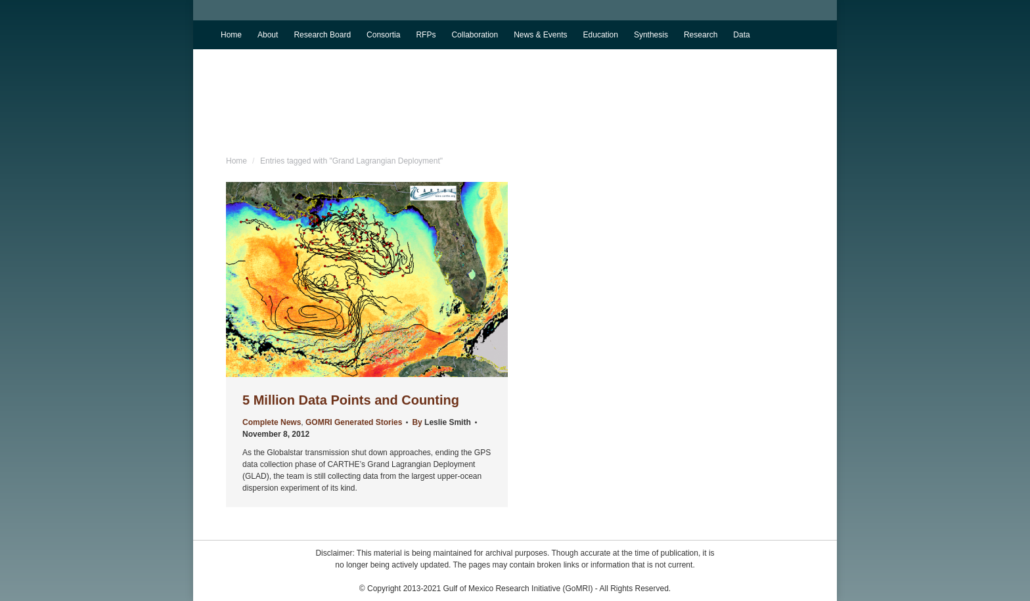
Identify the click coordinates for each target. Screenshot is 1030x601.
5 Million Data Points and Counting (350, 400)
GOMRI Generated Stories (353, 422)
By (441, 422)
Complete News (271, 422)
